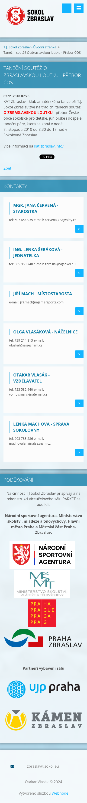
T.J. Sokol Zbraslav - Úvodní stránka (29, 47)
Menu (79, 8)
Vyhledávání (66, 8)
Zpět (7, 168)
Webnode (60, 793)
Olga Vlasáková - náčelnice (45, 332)
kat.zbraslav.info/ (49, 146)
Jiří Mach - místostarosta (42, 293)
